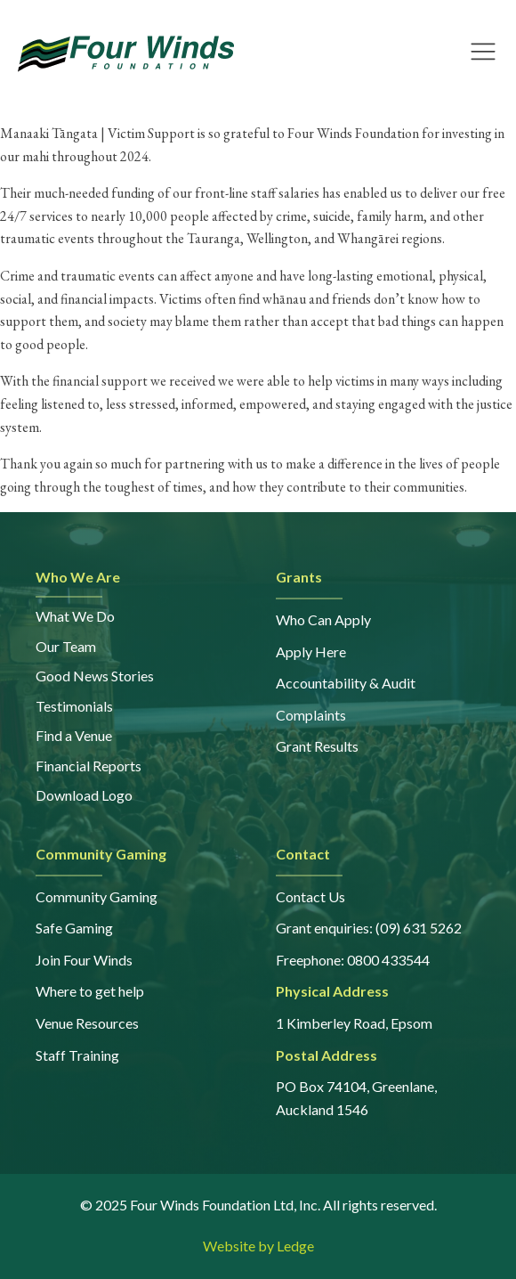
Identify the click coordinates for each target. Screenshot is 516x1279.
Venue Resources (87, 1022)
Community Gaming (96, 896)
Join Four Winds (84, 959)
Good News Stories (95, 675)
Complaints (311, 714)
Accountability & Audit (345, 682)
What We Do (75, 615)
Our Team (66, 646)
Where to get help (90, 990)
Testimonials (74, 705)
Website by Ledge (258, 1245)
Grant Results (317, 745)
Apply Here (311, 651)
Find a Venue (74, 735)
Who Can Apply (323, 619)
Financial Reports (88, 765)
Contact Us (310, 896)
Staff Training (77, 1055)
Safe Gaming (74, 927)
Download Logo (84, 794)
